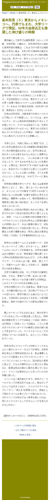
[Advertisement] (25, 467)
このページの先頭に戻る (25, 425)
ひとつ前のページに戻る (26, 430)
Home (4, 13)
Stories (12, 13)
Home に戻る (25, 435)
